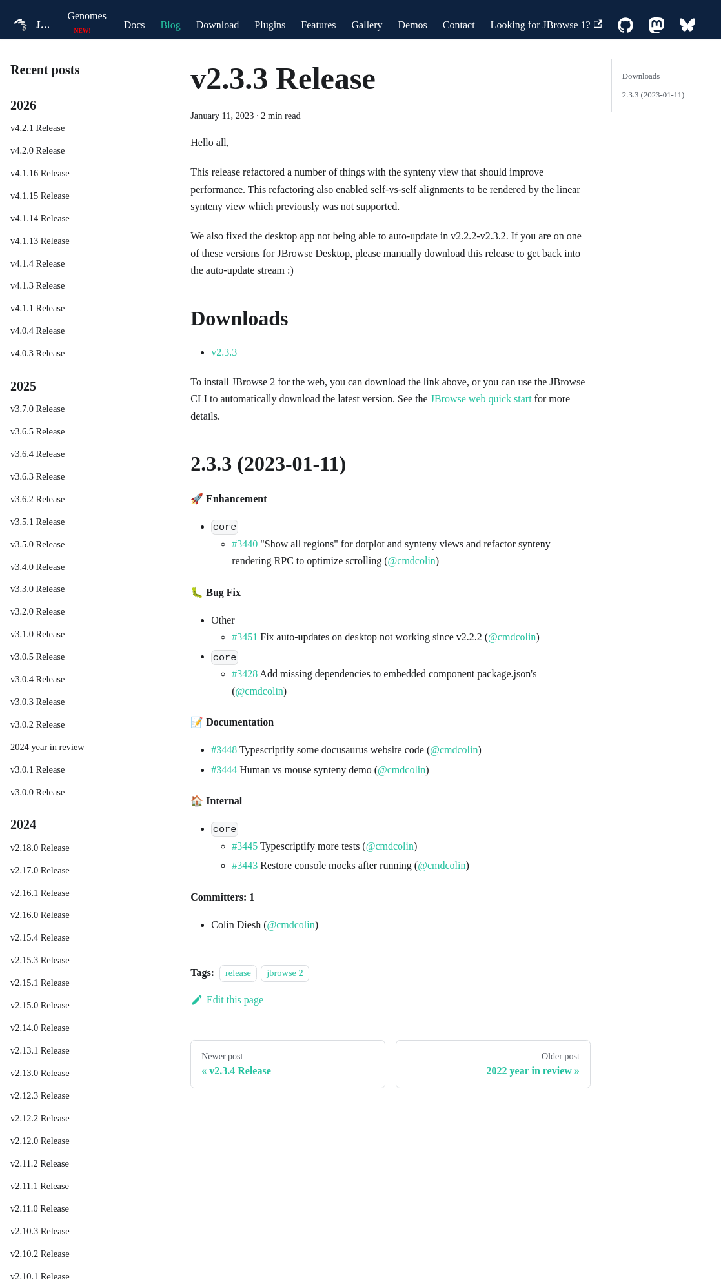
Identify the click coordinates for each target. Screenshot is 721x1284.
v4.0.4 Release (37, 330)
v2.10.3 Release (40, 1231)
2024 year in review (47, 747)
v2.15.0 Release (40, 1005)
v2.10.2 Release (40, 1253)
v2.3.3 (224, 352)
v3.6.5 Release (37, 431)
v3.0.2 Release (37, 724)
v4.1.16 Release (40, 173)
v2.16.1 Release (40, 893)
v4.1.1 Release (37, 308)
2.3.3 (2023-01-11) (653, 94)
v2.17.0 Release (40, 870)
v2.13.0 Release (40, 1073)
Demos (412, 24)
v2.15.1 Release (40, 982)
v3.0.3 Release (37, 702)
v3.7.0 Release (37, 408)
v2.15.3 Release (40, 960)
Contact (459, 24)
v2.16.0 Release (40, 915)
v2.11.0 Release (39, 1208)
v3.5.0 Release (37, 544)
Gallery (367, 24)
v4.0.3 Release (37, 353)
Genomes (86, 15)
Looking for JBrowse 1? (546, 24)
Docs (134, 24)
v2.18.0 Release (40, 847)
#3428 (245, 673)
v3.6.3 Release (37, 476)
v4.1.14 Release (40, 218)
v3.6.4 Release (37, 454)
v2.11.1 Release (39, 1186)
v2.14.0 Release (40, 1028)
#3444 (224, 769)
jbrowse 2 (285, 973)
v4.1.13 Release (40, 241)
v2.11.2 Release (39, 1163)
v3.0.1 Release (37, 769)
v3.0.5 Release (37, 656)
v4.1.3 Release (37, 285)
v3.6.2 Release (37, 499)
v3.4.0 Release (37, 567)
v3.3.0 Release (37, 589)
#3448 (224, 749)
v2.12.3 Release (40, 1095)
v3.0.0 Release (37, 792)
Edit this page (226, 999)
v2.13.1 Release (40, 1050)
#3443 (245, 865)
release (238, 973)
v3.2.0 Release (37, 611)
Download (217, 24)
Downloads (641, 76)
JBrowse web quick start (481, 398)
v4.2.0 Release (37, 150)
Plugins (269, 24)
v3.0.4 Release (37, 679)
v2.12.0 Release (40, 1141)
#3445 (245, 846)
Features (318, 24)
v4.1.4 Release (37, 263)
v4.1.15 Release (40, 195)
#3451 (245, 636)
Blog (171, 24)
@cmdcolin (412, 560)
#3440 (245, 543)
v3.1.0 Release (37, 634)
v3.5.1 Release (37, 521)
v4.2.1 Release (37, 128)
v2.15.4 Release (40, 937)
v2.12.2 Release (40, 1118)
